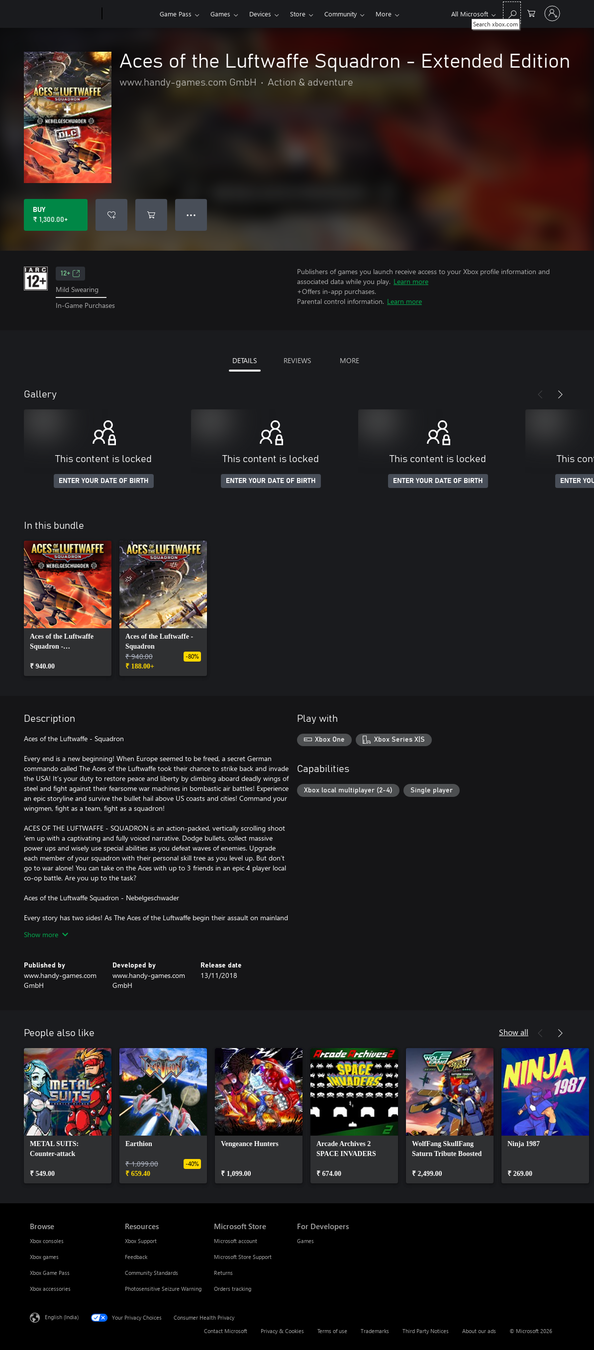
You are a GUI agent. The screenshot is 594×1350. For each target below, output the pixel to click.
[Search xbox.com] (512, 12)
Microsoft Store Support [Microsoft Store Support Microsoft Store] (243, 1257)
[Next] (560, 394)
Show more (46, 934)
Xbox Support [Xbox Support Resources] (141, 1241)
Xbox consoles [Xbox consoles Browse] (47, 1241)
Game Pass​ (176, 13)
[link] (67, 608)
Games (220, 13)
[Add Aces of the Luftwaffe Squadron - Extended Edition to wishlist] (111, 215)
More (384, 13)
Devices (260, 13)
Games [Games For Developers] (305, 1241)
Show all (513, 1032)
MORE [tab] (349, 360)
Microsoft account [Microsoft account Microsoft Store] (235, 1241)
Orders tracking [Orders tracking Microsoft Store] (232, 1288)
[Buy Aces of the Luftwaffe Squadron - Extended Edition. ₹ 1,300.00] (56, 215)
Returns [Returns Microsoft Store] (223, 1272)
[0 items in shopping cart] (531, 12)
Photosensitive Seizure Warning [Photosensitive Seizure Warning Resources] (163, 1288)
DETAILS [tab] (244, 360)
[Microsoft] (64, 13)
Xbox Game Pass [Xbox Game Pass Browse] (50, 1272)
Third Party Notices (425, 1331)
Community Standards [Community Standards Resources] (151, 1272)
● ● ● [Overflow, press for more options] (191, 214)
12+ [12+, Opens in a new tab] (70, 274)
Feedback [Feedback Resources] (136, 1257)
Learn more (411, 281)
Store (297, 13)
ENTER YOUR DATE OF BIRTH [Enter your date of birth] (104, 481)
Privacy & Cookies (282, 1331)
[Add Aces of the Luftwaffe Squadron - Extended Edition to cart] (151, 215)
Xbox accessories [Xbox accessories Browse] (50, 1288)
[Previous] (540, 394)
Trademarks (375, 1331)
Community (340, 13)
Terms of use (332, 1331)
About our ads (479, 1331)
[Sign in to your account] (552, 13)
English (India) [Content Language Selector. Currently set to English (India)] (62, 1316)
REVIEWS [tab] (297, 360)
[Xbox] (129, 13)
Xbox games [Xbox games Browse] (44, 1257)
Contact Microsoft (225, 1331)
